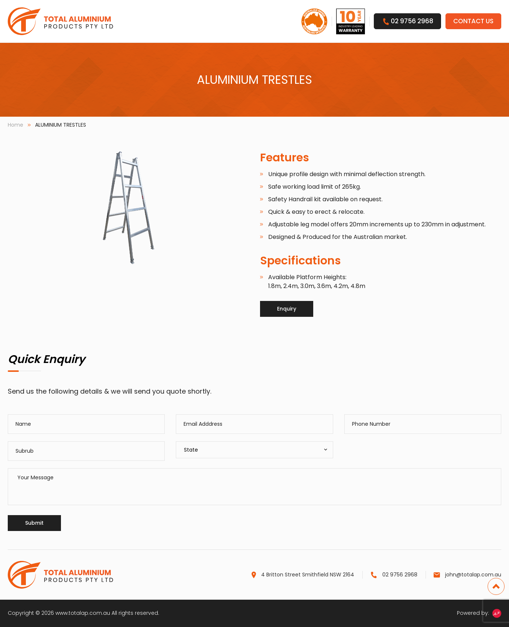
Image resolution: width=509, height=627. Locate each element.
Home (15, 125)
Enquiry (286, 308)
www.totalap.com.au (82, 613)
